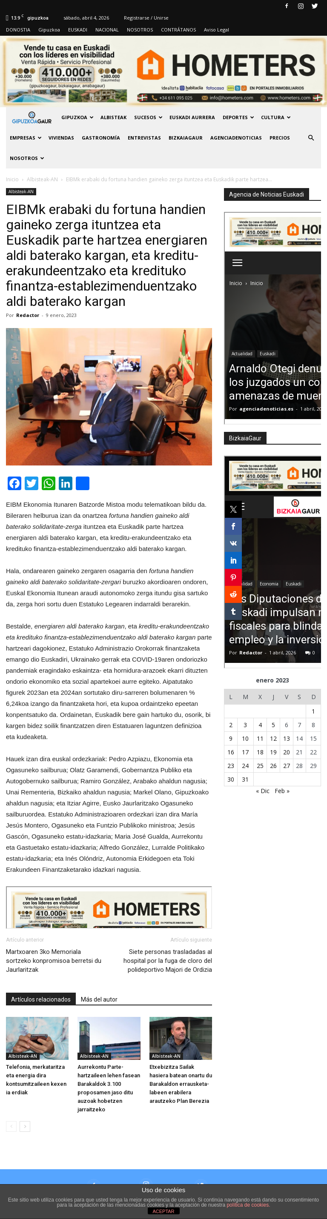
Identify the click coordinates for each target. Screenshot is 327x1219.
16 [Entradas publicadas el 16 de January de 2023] (230, 752)
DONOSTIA (18, 29)
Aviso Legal (216, 29)
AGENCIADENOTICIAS (236, 137)
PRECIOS (280, 137)
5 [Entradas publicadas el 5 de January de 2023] (273, 725)
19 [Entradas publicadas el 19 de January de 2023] (273, 752)
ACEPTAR (163, 1211)
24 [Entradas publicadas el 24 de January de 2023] (245, 766)
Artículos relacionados (41, 999)
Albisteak (113, 117)
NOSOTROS (140, 29)
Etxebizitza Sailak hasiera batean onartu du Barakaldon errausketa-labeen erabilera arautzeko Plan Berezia (180, 1084)
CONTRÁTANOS (178, 29)
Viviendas (61, 137)
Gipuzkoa (49, 29)
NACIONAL (107, 29)
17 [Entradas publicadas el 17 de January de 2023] (245, 752)
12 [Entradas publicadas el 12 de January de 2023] (273, 738)
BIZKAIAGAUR (186, 137)
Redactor (27, 315)
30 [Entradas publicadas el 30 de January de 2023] (230, 779)
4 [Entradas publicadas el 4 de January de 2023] (260, 725)
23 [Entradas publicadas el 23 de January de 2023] (230, 766)
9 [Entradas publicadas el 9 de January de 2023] (230, 738)
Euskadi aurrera (192, 117)
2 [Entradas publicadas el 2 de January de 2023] (230, 725)
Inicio (12, 179)
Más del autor (99, 999)
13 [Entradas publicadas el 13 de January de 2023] (286, 738)
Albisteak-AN (21, 191)
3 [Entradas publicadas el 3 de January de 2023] (245, 725)
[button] (311, 138)
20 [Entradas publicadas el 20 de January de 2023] (286, 752)
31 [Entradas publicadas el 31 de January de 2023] (245, 779)
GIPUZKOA (77, 117)
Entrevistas (144, 137)
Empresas (26, 137)
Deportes (238, 117)
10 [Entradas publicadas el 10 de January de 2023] (245, 738)
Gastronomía (101, 137)
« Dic (263, 791)
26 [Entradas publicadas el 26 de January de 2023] (273, 766)
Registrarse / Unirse (146, 17)
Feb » (282, 791)
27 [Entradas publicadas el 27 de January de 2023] (286, 766)
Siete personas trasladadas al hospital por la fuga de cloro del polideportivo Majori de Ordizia (167, 960)
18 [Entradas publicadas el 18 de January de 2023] (260, 752)
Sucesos (148, 117)
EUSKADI (77, 29)
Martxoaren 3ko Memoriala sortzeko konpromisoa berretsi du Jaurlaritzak (53, 960)
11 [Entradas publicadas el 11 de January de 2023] (260, 738)
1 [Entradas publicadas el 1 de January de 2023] (313, 711)
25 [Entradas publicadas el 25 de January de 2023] (260, 766)
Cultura (276, 117)
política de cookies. (248, 1205)
